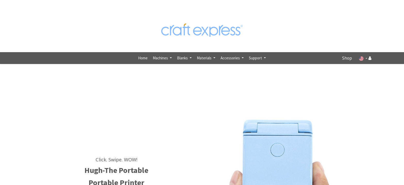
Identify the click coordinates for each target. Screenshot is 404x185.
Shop (347, 58)
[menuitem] (143, 58)
